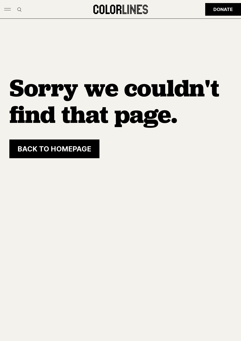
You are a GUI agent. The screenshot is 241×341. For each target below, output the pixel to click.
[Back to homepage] (54, 148)
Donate (223, 9)
